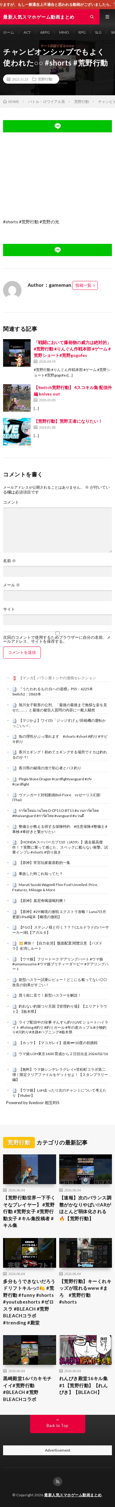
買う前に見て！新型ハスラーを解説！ (50, 995)
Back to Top (57, 1425)
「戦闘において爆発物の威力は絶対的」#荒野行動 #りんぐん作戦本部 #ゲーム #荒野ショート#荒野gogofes (72, 349)
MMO (64, 32)
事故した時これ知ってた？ (41, 873)
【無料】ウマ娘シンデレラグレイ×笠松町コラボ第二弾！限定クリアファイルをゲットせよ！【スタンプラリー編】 (60, 1074)
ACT (27, 32)
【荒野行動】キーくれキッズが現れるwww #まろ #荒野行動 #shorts (85, 1291)
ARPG (45, 32)
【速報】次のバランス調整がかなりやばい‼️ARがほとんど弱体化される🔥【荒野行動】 (85, 1208)
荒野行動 (45, 79)
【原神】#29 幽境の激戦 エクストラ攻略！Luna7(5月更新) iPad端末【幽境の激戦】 (59, 914)
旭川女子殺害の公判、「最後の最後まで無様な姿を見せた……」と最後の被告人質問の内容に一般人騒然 (59, 707)
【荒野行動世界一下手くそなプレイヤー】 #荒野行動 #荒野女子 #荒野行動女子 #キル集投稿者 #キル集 (29, 1211)
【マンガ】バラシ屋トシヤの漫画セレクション (57, 678)
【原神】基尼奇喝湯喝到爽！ (43, 900)
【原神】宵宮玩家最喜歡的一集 (44, 862)
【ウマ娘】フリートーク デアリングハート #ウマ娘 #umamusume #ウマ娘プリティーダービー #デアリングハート (60, 964)
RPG (82, 32)
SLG (98, 32)
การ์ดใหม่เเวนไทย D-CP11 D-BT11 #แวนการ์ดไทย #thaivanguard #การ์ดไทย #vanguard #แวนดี (55, 813)
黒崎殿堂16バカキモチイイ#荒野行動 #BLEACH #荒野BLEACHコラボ (27, 1389)
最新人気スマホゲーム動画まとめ (73, 1495)
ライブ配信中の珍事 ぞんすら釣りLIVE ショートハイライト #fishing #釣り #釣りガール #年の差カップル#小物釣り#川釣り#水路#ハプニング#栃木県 (60, 1027)
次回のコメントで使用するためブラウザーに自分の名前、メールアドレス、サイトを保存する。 (57, 639)
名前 (9, 561)
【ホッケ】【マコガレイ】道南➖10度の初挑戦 (58, 1042)
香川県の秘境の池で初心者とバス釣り (50, 768)
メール (11, 585)
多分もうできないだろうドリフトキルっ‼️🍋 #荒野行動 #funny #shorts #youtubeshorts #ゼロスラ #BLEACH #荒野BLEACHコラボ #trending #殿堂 (29, 1301)
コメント (11, 502)
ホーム (8, 32)
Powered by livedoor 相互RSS (32, 1102)
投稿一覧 (83, 285)
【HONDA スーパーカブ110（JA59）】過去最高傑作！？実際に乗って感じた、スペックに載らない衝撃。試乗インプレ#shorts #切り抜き (60, 847)
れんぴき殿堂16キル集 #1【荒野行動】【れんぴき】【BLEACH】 (83, 1385)
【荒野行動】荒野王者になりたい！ (68, 421)
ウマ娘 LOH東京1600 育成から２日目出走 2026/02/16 (63, 1053)
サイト (9, 609)
